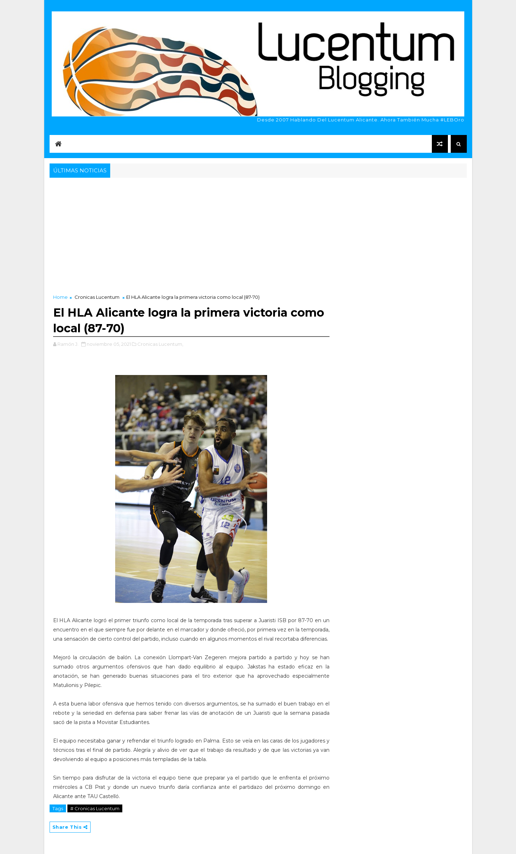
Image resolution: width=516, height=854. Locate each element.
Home (60, 297)
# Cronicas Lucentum (94, 808)
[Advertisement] (258, 233)
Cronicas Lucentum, (160, 344)
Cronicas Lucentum (97, 297)
